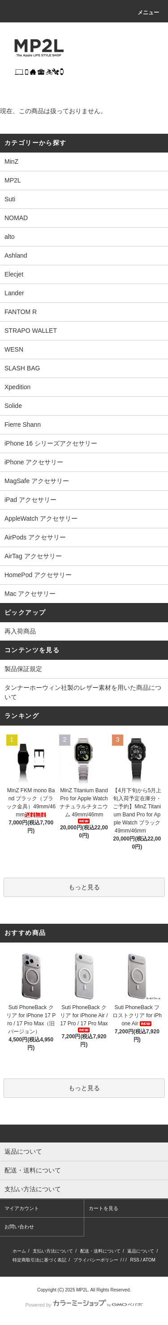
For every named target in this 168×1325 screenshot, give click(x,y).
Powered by (83, 1305)
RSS (134, 1259)
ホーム (19, 1251)
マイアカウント (21, 1208)
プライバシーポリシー (95, 1259)
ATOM (149, 1259)
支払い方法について (53, 1251)
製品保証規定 (23, 668)
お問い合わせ (19, 1226)
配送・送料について (100, 1251)
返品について (140, 1251)
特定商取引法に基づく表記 (39, 1259)
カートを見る (103, 1208)
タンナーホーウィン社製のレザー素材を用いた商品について (82, 692)
